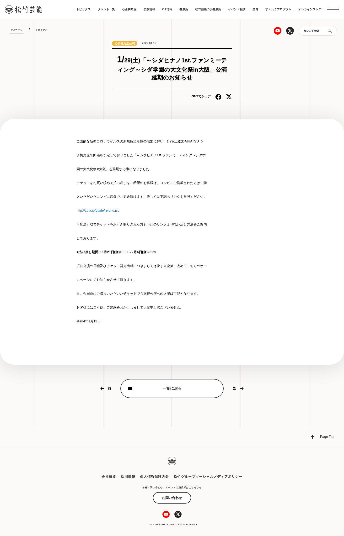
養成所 (183, 9)
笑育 (255, 9)
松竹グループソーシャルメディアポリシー (208, 476)
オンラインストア (309, 9)
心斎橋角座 (129, 9)
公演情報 (149, 9)
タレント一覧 (106, 9)
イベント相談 (236, 9)
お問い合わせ (172, 498)
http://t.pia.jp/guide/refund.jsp (97, 210)
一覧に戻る (172, 388)
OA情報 (167, 9)
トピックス (83, 9)
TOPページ (17, 29)
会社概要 (109, 476)
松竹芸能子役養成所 (208, 9)
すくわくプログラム (278, 9)
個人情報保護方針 (154, 476)
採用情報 (128, 476)
